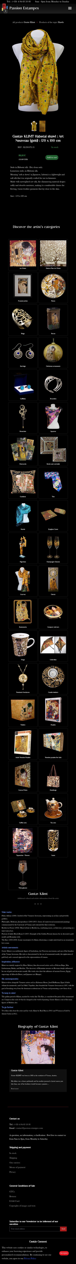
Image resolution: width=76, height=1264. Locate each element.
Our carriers (14, 1163)
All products (23, 22)
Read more (15, 1089)
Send (63, 1229)
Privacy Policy (30, 1259)
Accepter (64, 1253)
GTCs (12, 1192)
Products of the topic (51, 22)
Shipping (13, 1158)
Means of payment (17, 1167)
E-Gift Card (14, 1201)
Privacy (12, 1172)
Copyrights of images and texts (22, 1206)
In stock (12, 1153)
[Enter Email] (34, 1229)
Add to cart (52, 157)
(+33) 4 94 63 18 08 (21, 2)
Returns (12, 1197)
